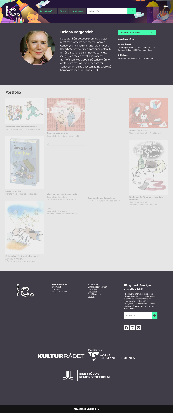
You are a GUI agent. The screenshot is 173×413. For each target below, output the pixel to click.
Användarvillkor (85, 408)
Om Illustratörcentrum (97, 287)
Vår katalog (92, 292)
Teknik (63, 11)
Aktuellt (91, 296)
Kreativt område (47, 11)
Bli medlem (92, 289)
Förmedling (93, 284)
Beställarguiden (94, 294)
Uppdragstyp (77, 11)
